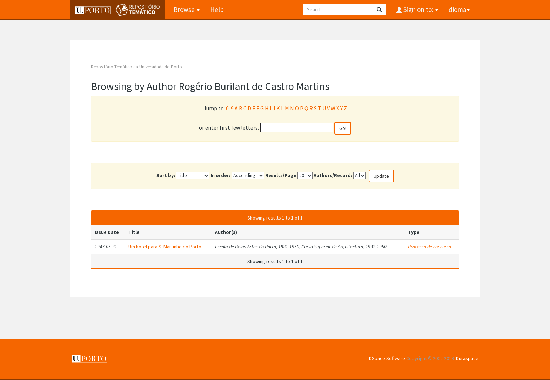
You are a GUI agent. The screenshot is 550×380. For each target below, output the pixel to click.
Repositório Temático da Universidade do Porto (136, 67)
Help (217, 9)
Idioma (458, 9)
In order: (220, 175)
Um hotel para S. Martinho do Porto (164, 246)
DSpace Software (387, 358)
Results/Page (280, 175)
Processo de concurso (429, 246)
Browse (187, 9)
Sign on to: (420, 9)
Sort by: (165, 175)
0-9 (230, 108)
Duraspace (467, 358)
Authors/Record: (333, 175)
